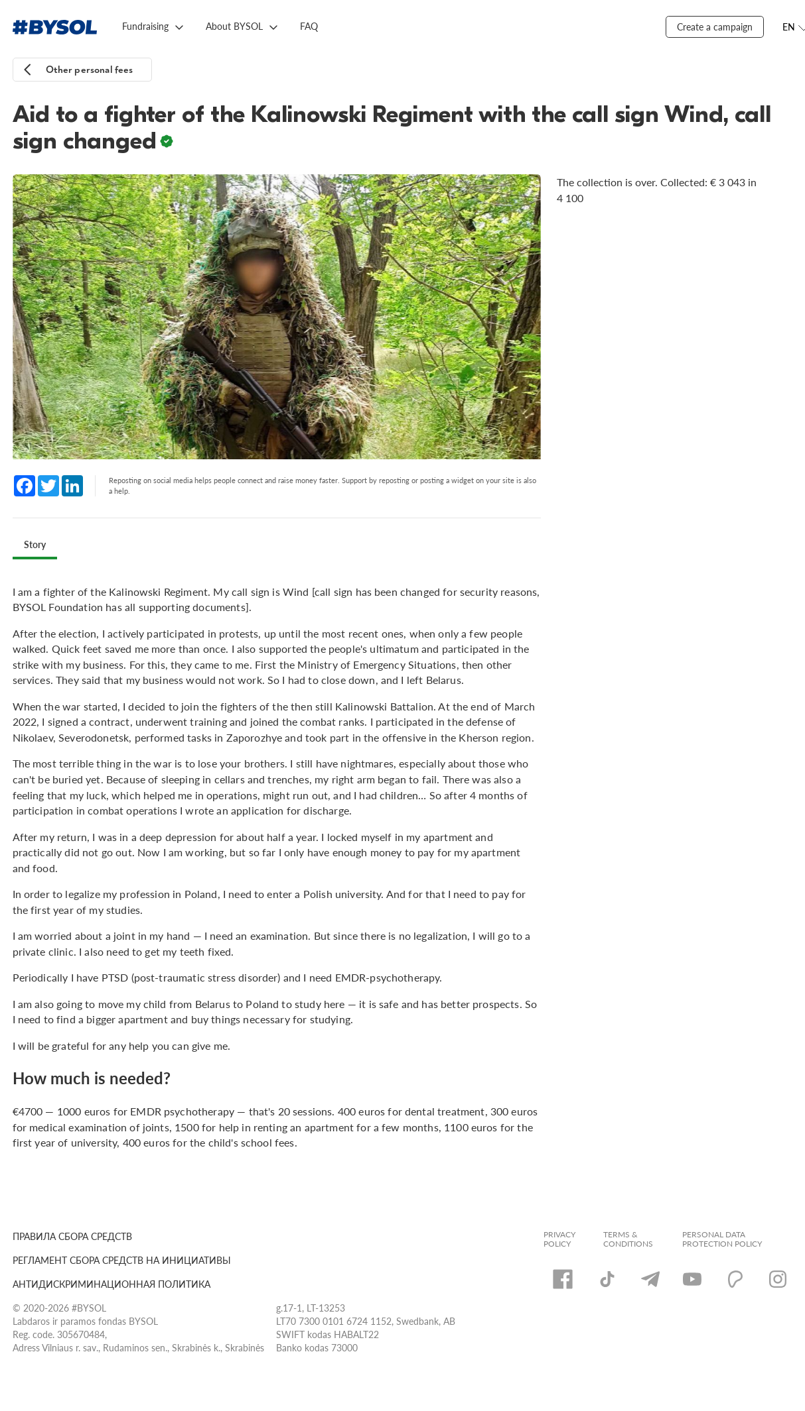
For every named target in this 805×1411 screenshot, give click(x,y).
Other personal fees (89, 70)
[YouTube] (692, 1279)
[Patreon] (735, 1279)
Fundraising (145, 26)
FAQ (309, 26)
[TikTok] (607, 1279)
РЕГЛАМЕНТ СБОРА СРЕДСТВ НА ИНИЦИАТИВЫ (122, 1260)
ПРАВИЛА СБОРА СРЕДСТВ (72, 1236)
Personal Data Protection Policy (722, 1239)
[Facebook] (563, 1279)
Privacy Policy (559, 1239)
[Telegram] (650, 1279)
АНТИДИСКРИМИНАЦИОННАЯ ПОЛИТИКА (111, 1284)
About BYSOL (234, 26)
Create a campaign (715, 26)
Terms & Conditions (628, 1239)
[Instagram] (778, 1279)
